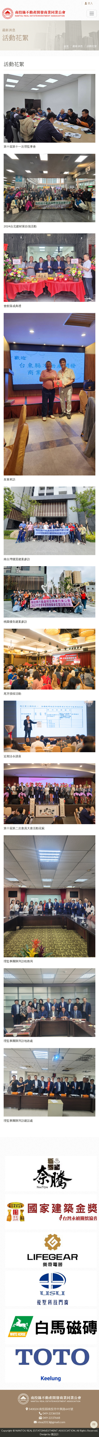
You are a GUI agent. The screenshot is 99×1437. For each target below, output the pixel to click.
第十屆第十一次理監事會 (20, 146)
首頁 (66, 46)
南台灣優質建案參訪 (17, 559)
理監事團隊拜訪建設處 (18, 1120)
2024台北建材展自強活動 (20, 226)
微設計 (55, 1434)
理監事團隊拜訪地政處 (18, 1040)
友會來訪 (9, 479)
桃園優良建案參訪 (15, 621)
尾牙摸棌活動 (12, 693)
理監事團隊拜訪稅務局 (18, 961)
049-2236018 (51, 1413)
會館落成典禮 (12, 306)
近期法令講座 (12, 756)
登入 (89, 3)
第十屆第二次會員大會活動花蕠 (24, 828)
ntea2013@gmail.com (51, 1422)
